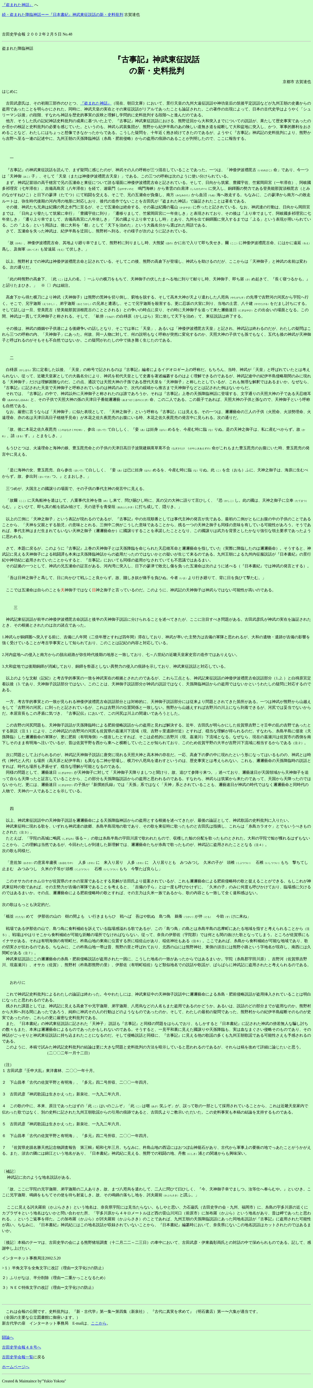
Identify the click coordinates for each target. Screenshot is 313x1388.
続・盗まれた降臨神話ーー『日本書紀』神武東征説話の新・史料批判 (62, 14)
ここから (99, 1323)
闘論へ (8, 1337)
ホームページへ (15, 1367)
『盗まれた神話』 (17, 5)
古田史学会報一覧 (17, 1357)
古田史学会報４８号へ (21, 1347)
